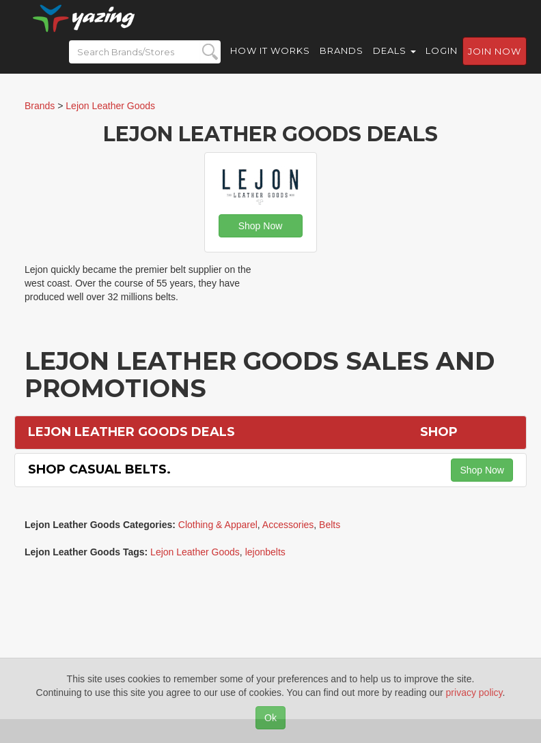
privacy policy (474, 692)
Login (442, 61)
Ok (270, 717)
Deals (394, 61)
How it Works (270, 61)
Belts (329, 524)
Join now (494, 62)
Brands (341, 61)
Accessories (288, 524)
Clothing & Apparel (218, 524)
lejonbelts (265, 552)
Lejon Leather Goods (195, 552)
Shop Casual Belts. (99, 469)
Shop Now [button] (260, 225)
